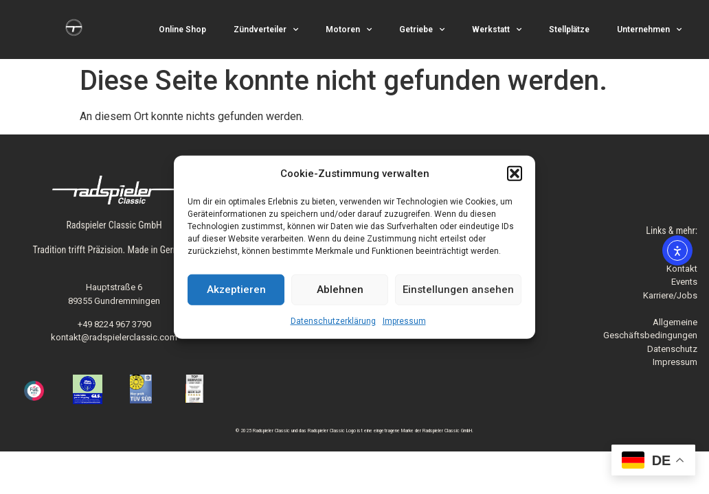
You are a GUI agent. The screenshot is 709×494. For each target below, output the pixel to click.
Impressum (404, 320)
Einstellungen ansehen (458, 289)
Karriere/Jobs (670, 295)
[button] (514, 173)
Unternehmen (649, 29)
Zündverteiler (266, 29)
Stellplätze (569, 29)
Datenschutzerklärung (333, 320)
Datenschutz (672, 349)
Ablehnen (340, 289)
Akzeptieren (236, 289)
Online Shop (182, 29)
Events (684, 282)
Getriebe (421, 29)
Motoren (349, 29)
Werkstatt (496, 29)
